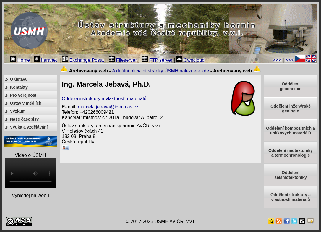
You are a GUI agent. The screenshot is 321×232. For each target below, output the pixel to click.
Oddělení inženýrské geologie (290, 108)
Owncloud (190, 60)
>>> (289, 60)
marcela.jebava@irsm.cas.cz (108, 106)
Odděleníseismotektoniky (290, 175)
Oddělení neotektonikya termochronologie (290, 153)
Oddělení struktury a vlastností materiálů (104, 98)
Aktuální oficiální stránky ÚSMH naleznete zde (160, 70)
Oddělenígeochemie (290, 86)
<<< (277, 60)
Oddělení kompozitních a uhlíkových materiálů (290, 130)
